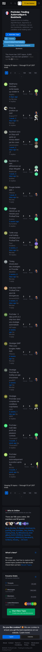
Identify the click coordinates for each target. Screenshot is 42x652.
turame (11, 178)
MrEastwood (23, 533)
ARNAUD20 (19, 537)
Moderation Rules (35, 644)
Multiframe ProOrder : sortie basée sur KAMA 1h (14, 88)
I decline (30, 637)
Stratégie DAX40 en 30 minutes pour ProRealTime (14, 212)
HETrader (12, 327)
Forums (11, 38)
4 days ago (13, 97)
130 (35, 73)
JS (10, 152)
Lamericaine (13, 145)
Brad (13, 533)
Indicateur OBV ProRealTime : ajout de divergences (15, 292)
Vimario (15, 540)
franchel (27, 535)
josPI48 (8, 530)
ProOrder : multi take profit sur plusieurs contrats (13, 430)
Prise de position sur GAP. (13, 110)
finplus (11, 94)
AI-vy (7, 528)
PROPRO (12, 272)
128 (24, 73)
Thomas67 (13, 438)
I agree (11, 637)
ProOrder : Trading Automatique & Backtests (19, 46)
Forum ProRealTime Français (14, 42)
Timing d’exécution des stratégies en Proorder (14, 265)
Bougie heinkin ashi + (14, 188)
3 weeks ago (14, 221)
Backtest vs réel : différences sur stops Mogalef (15, 165)
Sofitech (8, 540)
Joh (25, 530)
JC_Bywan (20, 528)
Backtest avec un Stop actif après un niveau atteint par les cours (14, 137)
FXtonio (12, 193)
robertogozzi (30, 528)
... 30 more (23, 540)
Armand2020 (14, 298)
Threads (10, 583)
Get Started (29, 3)
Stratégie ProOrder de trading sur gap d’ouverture (14, 374)
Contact (10, 643)
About (5, 643)
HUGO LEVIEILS (17, 535)
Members (10, 596)
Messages (11, 589)
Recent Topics (26, 565)
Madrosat (12, 171)
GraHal (7, 533)
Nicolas (14, 99)
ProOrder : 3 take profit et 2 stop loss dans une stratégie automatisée (14, 319)
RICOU (11, 467)
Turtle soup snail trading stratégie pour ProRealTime (14, 237)
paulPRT (12, 380)
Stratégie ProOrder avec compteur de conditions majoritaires (15, 401)
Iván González (17, 530)
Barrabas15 (29, 537)
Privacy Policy (26, 644)
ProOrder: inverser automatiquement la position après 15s (16, 459)
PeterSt (30, 530)
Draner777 (13, 116)
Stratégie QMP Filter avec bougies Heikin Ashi (15, 347)
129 (30, 73)
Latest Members (13, 603)
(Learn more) (24, 632)
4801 (11, 409)
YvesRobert (9, 537)
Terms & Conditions (18, 644)
